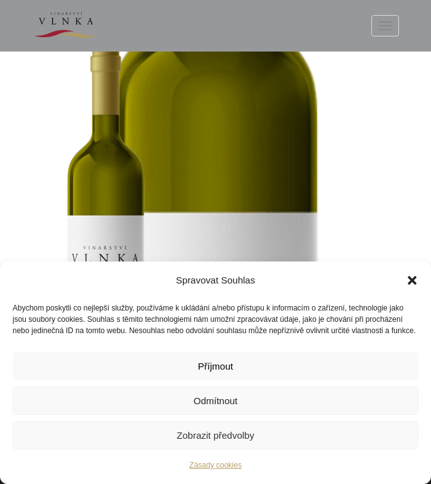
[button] (412, 280)
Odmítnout (215, 400)
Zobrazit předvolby (215, 435)
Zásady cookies (215, 465)
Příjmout (215, 366)
